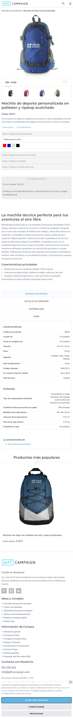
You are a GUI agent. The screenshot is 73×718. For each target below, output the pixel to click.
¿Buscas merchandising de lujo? (17, 614)
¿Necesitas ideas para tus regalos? (18, 610)
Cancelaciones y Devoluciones (16, 646)
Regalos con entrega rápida (15, 618)
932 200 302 (8, 667)
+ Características (23, 127)
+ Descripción (7, 127)
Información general (12, 631)
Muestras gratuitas (11, 653)
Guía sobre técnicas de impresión (17, 603)
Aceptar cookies (36, 700)
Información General (36, 294)
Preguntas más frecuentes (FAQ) (17, 656)
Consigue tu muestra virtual (15, 639)
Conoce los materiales (13, 607)
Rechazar (36, 713)
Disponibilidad (36, 309)
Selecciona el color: (12, 139)
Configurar (36, 707)
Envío (36, 316)
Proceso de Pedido (12, 635)
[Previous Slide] (63, 81)
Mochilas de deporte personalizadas (39, 11)
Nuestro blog (9, 621)
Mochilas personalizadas (11, 11)
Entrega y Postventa (12, 642)
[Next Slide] (66, 81)
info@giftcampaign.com (15, 671)
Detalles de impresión (36, 301)
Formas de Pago (10, 649)
